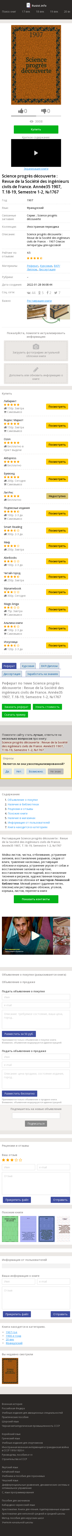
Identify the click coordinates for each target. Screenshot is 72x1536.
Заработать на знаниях (42, 674)
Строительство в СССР (14, 1459)
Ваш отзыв (9, 1155)
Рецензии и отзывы (20, 809)
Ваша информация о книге (20, 1276)
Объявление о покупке (23, 800)
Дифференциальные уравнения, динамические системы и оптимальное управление (35, 1486)
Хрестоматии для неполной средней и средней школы (33, 1513)
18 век (40, 11)
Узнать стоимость (47, 707)
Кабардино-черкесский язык (18, 1505)
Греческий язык (11, 1438)
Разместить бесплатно (19, 1093)
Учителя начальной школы (17, 1522)
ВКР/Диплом (49, 666)
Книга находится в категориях (27, 827)
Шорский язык (10, 1421)
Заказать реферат (16, 707)
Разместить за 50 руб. (18, 1034)
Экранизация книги (36, 154)
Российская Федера (13, 1408)
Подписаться (36, 1123)
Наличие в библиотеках (23, 804)
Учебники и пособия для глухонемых (23, 1476)
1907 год (11, 1332)
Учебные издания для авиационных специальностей (32, 1412)
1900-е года (13, 1336)
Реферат (32, 266)
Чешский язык (10, 1480)
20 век (10, 1339)
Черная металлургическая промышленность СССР (31, 1425)
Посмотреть (57, 406)
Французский (14, 1343)
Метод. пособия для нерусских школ (23, 1518)
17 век (26, 11)
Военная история (12, 1404)
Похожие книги (17, 813)
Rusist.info (39, 5)
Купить (36, 129)
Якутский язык (10, 1467)
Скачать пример (15, 714)
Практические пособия (15, 1417)
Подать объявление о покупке (23, 991)
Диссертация (47, 269)
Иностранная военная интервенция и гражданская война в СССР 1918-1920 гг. (35, 1449)
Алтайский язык (11, 1471)
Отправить (60, 1200)
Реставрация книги (39, 301)
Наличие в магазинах (21, 818)
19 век (54, 11)
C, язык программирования (18, 1492)
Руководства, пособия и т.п (17, 1454)
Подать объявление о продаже (24, 1051)
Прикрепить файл (16, 1200)
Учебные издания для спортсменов (22, 1442)
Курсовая (46, 266)
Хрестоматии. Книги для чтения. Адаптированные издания (36, 1509)
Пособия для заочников (16, 1500)
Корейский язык (11, 1434)
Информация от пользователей (29, 822)
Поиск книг (9, 11)
